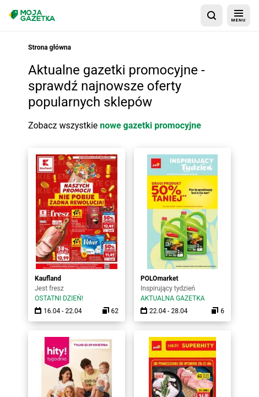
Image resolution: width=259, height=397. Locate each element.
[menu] (238, 15)
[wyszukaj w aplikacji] (212, 15)
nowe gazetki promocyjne (150, 125)
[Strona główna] (32, 15)
